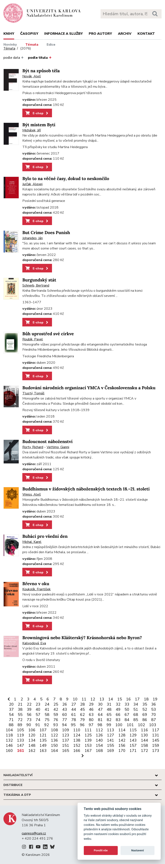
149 (43, 745)
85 (135, 719)
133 (20, 740)
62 (82, 714)
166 (76, 750)
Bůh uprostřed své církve (48, 334)
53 (153, 709)
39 (29, 709)
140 (99, 740)
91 (37, 724)
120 (31, 735)
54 (11, 714)
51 (135, 709)
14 (110, 699)
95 (73, 724)
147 (20, 745)
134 (31, 740)
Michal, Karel (31, 541)
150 (54, 745)
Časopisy (29, 33)
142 (121, 740)
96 (82, 724)
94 (64, 724)
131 (155, 735)
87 (153, 719)
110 (76, 730)
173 (155, 750)
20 (11, 704)
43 (64, 709)
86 (144, 719)
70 (153, 714)
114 (121, 730)
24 (47, 704)
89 (20, 724)
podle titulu (39, 57)
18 (146, 699)
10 (75, 699)
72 (20, 719)
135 (43, 740)
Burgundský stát (39, 280)
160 (9, 750)
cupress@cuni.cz (34, 833)
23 (38, 704)
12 (92, 699)
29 (91, 704)
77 (64, 719)
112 (99, 730)
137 (65, 740)
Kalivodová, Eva (34, 643)
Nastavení (137, 850)
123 (65, 735)
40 (38, 709)
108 (54, 730)
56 (29, 714)
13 (101, 699)
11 (84, 699)
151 (65, 745)
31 (109, 704)
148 (31, 745)
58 (47, 714)
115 (133, 730)
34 (135, 704)
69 (144, 714)
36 (153, 704)
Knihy (8, 33)
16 (128, 699)
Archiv (124, 33)
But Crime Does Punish (46, 232)
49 (118, 709)
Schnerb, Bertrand (35, 285)
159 (155, 745)
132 (9, 740)
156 (121, 745)
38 (20, 709)
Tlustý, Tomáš (33, 393)
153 (88, 745)
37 (11, 709)
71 (11, 719)
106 (31, 730)
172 (144, 750)
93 (55, 724)
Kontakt (146, 33)
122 (54, 735)
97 (91, 724)
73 (29, 719)
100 (118, 724)
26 (64, 704)
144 (144, 740)
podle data (13, 57)
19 (155, 699)
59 (55, 714)
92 (46, 724)
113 (110, 730)
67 (127, 714)
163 (43, 750)
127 (110, 735)
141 (110, 740)
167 (88, 750)
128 (121, 735)
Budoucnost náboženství (47, 441)
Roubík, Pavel (32, 339)
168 (99, 750)
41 (47, 709)
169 (110, 750)
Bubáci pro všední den (45, 536)
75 (47, 719)
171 (133, 750)
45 (82, 709)
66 (118, 714)
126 (99, 735)
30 (100, 704)
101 (130, 724)
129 (133, 735)
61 (73, 714)
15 (119, 699)
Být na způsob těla (41, 71)
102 (141, 724)
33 (127, 704)
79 (82, 719)
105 (20, 730)
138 (76, 740)
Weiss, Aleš (31, 494)
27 (73, 704)
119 (20, 735)
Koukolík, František (36, 589)
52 (144, 709)
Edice (51, 44)
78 (73, 719)
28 (82, 704)
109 (65, 730)
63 (91, 714)
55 (20, 714)
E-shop (37, 113)
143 (133, 740)
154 (99, 745)
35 (144, 704)
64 (100, 714)
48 (109, 709)
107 (43, 730)
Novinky (10, 44)
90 (28, 724)
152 (76, 745)
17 (137, 699)
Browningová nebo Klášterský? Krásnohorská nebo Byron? (82, 637)
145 (155, 740)
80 (91, 719)
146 (9, 745)
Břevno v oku (35, 583)
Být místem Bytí (38, 125)
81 (100, 719)
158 (144, 745)
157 (133, 745)
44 (73, 709)
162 (31, 750)
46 (91, 709)
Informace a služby (63, 33)
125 (88, 735)
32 (118, 704)
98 (100, 724)
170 (121, 750)
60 (64, 714)
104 (9, 730)
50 (127, 709)
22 (29, 704)
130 (144, 735)
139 (88, 740)
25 (55, 704)
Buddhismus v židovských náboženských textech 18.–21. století (86, 489)
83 (118, 719)
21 (20, 704)
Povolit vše (101, 850)
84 (127, 719)
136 (54, 740)
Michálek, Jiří (31, 130)
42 (55, 709)
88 (11, 724)
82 (109, 719)
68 (135, 714)
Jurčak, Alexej (32, 184)
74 (38, 719)
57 (38, 714)
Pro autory (100, 33)
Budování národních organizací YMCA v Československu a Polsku (89, 388)
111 (88, 730)
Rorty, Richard (32, 447)
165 (65, 750)
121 (43, 735)
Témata (31, 44)
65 (109, 714)
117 (155, 730)
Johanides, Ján (32, 238)
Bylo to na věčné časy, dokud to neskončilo (65, 178)
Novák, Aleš (31, 76)
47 (100, 709)
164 (54, 750)
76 (55, 719)
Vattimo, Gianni (58, 447)
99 (109, 724)
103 (152, 724)
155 (110, 745)
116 (144, 730)
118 (9, 735)
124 (76, 735)
